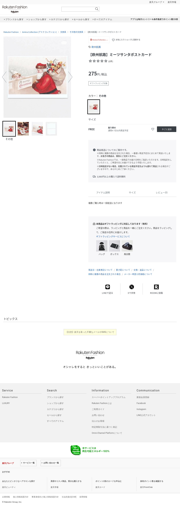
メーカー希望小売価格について (138, 274)
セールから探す (54, 415)
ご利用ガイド (98, 409)
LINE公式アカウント (146, 415)
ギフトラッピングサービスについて (113, 236)
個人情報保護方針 (20, 497)
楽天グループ (155, 2)
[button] (4, 77)
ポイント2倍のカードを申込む (108, 481)
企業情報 (6, 497)
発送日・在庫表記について (100, 269)
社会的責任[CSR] (69, 497)
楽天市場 (172, 2)
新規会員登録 (143, 397)
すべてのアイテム (55, 421)
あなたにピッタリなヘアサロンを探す (18, 481)
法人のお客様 (98, 421)
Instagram (141, 409)
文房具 (63, 32)
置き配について (123, 269)
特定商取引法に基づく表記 (104, 427)
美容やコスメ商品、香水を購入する (66, 481)
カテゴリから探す (55, 409)
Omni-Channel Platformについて (107, 433)
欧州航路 (96, 46)
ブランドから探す (55, 397)
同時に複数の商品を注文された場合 (104, 274)
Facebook (141, 403)
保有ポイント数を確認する (151, 481)
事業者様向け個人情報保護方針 (45, 497)
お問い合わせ (98, 415)
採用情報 (83, 497)
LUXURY (6, 403)
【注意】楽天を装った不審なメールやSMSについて (90, 332)
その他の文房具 (76, 32)
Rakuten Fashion (29, 9)
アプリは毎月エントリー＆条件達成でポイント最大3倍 (154, 19)
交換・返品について (143, 269)
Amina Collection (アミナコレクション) (39, 32)
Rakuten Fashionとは (102, 403)
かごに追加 (167, 129)
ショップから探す (55, 403)
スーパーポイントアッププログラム (109, 397)
